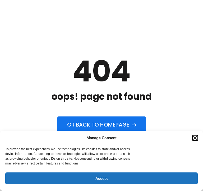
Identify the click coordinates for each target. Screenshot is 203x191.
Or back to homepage (101, 124)
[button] (195, 138)
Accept (101, 178)
